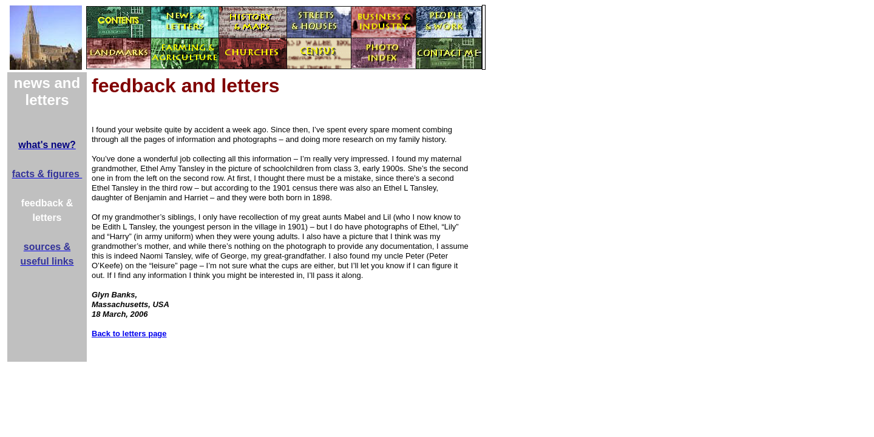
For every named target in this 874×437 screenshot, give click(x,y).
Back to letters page (129, 333)
